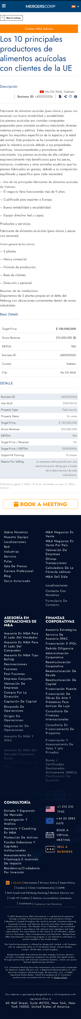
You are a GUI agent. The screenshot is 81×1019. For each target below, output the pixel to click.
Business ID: (25, 96)
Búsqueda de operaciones (14, 713)
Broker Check (60, 977)
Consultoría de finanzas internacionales (57, 722)
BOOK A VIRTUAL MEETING (63, 835)
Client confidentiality (41, 887)
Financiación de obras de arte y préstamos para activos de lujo (58, 705)
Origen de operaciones (13, 724)
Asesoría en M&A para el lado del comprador (21, 646)
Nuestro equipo (16, 537)
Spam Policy (67, 882)
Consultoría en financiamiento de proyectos (60, 738)
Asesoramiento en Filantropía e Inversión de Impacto (21, 859)
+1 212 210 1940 (65, 809)
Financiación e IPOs (61, 643)
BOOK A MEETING (40, 504)
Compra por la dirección (15, 696)
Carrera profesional (18, 572)
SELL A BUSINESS (64, 849)
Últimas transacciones (56, 561)
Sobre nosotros (16, 532)
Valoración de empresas (56, 552)
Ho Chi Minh (53, 91)
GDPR (61, 887)
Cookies (21, 887)
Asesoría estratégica (61, 630)
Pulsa (8, 561)
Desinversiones (15, 664)
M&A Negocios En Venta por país (60, 543)
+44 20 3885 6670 (65, 820)
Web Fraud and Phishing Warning (27, 893)
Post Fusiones (14, 674)
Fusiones (10, 669)
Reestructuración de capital (61, 683)
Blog (7, 577)
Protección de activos (21, 837)
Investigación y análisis (15, 822)
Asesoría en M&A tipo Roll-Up (21, 657)
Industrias (11, 552)
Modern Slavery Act (62, 893)
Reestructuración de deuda (61, 673)
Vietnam (69, 91)
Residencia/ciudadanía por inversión (22, 870)
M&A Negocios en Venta (60, 534)
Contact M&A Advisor (39, 29)
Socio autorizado (17, 583)
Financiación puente (61, 689)
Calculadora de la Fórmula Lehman (59, 570)
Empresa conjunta (18, 679)
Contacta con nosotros (56, 599)
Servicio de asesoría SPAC (57, 637)
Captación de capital (20, 703)
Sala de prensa (15, 566)
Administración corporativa (57, 655)
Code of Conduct (19, 899)
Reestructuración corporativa (58, 664)
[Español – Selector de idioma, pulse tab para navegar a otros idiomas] (69, 6)
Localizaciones (15, 542)
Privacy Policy (49, 882)
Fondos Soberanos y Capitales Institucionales (19, 846)
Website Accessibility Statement (52, 900)
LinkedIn (14, 883)
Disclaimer (31, 882)
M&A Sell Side (57, 577)
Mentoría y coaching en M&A (20, 830)
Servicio (10, 556)
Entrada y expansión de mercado (19, 813)
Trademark (25, 907)
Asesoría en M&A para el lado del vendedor (21, 635)
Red (7, 547)
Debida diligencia (59, 648)
